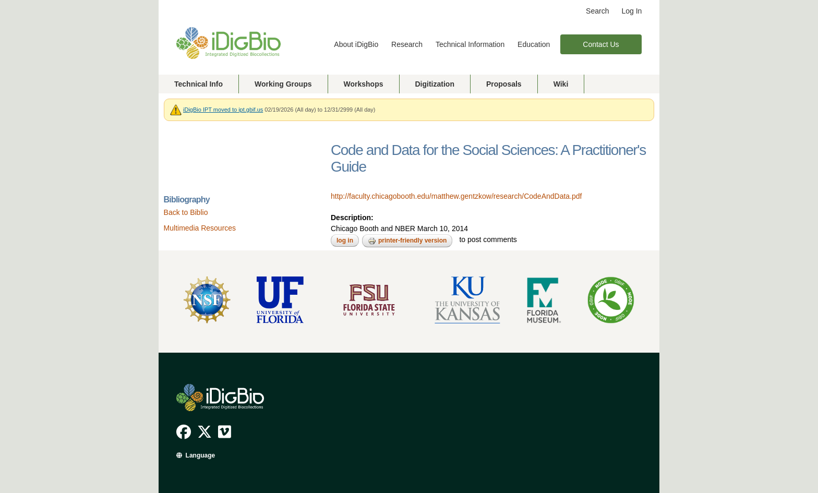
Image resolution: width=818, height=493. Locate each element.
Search (597, 11)
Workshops (363, 84)
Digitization (434, 84)
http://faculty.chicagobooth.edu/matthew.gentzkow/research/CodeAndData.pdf (456, 196)
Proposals (504, 84)
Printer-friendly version (407, 241)
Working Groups (283, 84)
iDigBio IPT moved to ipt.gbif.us (223, 109)
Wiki (561, 84)
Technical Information (470, 44)
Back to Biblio (186, 212)
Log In (631, 11)
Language (200, 455)
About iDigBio (356, 44)
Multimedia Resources (200, 228)
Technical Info (198, 84)
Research (407, 44)
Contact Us (601, 44)
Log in (344, 240)
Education (534, 44)
